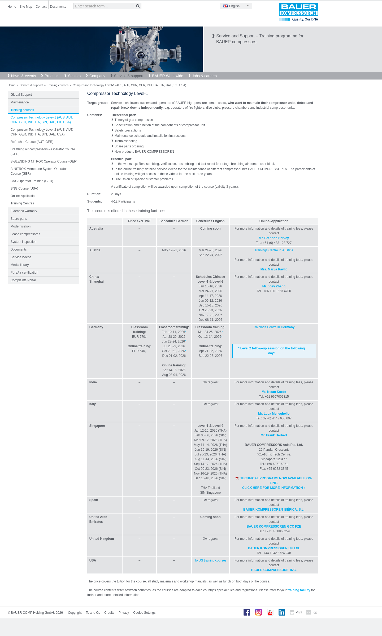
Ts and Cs (93, 613)
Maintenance (20, 102)
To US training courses (210, 560)
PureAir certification (24, 272)
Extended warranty (24, 211)
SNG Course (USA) (24, 188)
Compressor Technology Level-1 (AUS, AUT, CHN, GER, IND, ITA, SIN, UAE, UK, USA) (42, 120)
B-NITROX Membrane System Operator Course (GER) (39, 171)
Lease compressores (25, 234)
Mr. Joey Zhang (273, 286)
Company (97, 76)
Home (12, 6)
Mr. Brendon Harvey (274, 238)
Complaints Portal (23, 280)
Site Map (26, 6)
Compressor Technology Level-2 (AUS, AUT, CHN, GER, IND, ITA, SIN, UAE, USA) (42, 132)
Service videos (21, 257)
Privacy (124, 613)
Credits (109, 613)
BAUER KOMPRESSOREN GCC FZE (274, 526)
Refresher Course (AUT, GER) (32, 142)
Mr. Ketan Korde (274, 392)
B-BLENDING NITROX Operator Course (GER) (44, 161)
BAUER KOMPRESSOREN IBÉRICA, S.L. (274, 509)
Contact (41, 6)
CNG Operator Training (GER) (32, 181)
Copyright (74, 613)
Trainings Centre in (274, 250)
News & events (23, 76)
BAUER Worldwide (167, 76)
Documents (58, 6)
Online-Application (23, 196)
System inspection (23, 242)
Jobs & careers (204, 76)
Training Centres (22, 203)
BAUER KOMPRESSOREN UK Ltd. (274, 548)
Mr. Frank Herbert (274, 435)
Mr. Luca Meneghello (273, 413)
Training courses (57, 85)
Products (52, 76)
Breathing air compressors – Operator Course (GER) (43, 151)
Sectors (74, 76)
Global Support (21, 95)
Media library (20, 265)
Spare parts (19, 219)
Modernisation (21, 226)
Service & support (129, 76)
